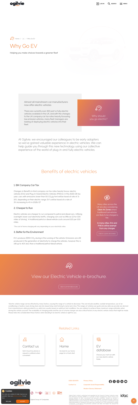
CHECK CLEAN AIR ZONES (107, 233)
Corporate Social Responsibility (94, 385)
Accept (22, 401)
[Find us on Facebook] (111, 385)
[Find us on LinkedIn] (122, 385)
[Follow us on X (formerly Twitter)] (115, 385)
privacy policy (17, 396)
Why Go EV (31, 39)
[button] (100, 4)
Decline (8, 401)
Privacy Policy (88, 380)
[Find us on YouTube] (126, 385)
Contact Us (72, 385)
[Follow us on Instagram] (118, 385)
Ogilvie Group (35, 399)
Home (17, 39)
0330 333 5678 (73, 380)
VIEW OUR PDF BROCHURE (69, 287)
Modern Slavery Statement (92, 388)
